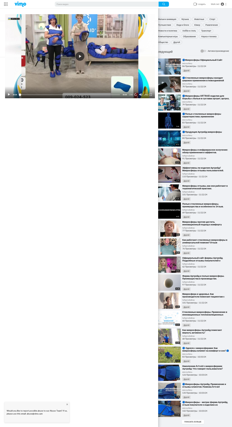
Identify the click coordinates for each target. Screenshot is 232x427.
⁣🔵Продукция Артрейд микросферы (205, 131)
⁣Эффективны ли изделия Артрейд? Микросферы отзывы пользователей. (205, 169)
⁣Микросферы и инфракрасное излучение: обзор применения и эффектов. (202, 152)
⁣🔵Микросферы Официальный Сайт (205, 60)
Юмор (200, 25)
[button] (219, 4)
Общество (166, 42)
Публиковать (141, 174)
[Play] (17, 90)
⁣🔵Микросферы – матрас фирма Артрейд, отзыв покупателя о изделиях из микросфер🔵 (206, 405)
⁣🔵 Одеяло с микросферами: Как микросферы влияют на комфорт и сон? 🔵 (206, 351)
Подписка (139, 123)
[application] (85, 54)
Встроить (85, 112)
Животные (202, 19)
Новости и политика (170, 30)
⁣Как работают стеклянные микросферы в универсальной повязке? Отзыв (206, 241)
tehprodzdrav (191, 155)
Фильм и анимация (170, 19)
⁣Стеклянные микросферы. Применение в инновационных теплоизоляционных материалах (206, 315)
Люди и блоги (185, 25)
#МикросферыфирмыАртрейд (61, 135)
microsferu (190, 63)
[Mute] (142, 90)
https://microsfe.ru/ (65, 138)
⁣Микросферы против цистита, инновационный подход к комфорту (204, 223)
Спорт (215, 19)
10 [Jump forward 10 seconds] (137, 90)
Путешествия (167, 25)
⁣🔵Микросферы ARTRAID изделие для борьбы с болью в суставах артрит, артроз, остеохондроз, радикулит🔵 (206, 98)
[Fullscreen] (152, 90)
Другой (179, 42)
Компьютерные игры (170, 36)
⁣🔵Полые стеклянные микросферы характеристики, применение (204, 115)
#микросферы (40, 135)
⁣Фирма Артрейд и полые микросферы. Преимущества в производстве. (206, 277)
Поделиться (39, 112)
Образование (192, 36)
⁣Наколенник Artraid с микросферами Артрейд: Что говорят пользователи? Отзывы (205, 369)
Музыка (188, 19)
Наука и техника (211, 36)
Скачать (131, 112)
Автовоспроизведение (218, 51)
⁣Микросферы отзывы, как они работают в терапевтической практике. (206, 187)
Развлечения (214, 25)
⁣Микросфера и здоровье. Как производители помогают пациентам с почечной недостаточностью (206, 297)
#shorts (29, 135)
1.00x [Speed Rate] (132, 90)
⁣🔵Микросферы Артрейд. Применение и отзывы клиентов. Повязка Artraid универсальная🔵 (207, 387)
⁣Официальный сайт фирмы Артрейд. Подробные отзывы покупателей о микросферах (205, 260)
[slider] (75, 90)
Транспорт (209, 30)
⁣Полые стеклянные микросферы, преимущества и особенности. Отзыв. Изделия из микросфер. (205, 206)
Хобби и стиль (192, 30)
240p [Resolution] (147, 90)
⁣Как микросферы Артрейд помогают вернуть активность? (205, 331)
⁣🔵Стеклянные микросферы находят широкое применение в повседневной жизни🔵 (206, 80)
